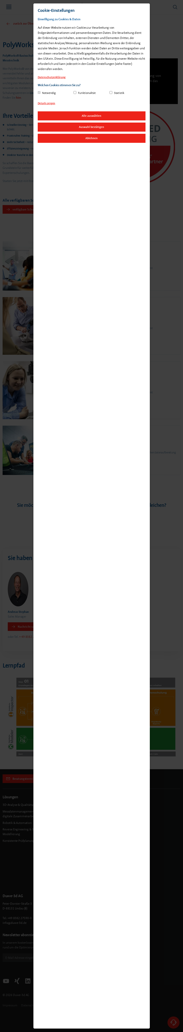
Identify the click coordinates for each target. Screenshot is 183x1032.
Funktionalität (87, 93)
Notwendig (49, 93)
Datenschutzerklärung (52, 77)
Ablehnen (91, 138)
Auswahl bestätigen (91, 127)
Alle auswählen (91, 115)
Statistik (119, 93)
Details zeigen (46, 103)
